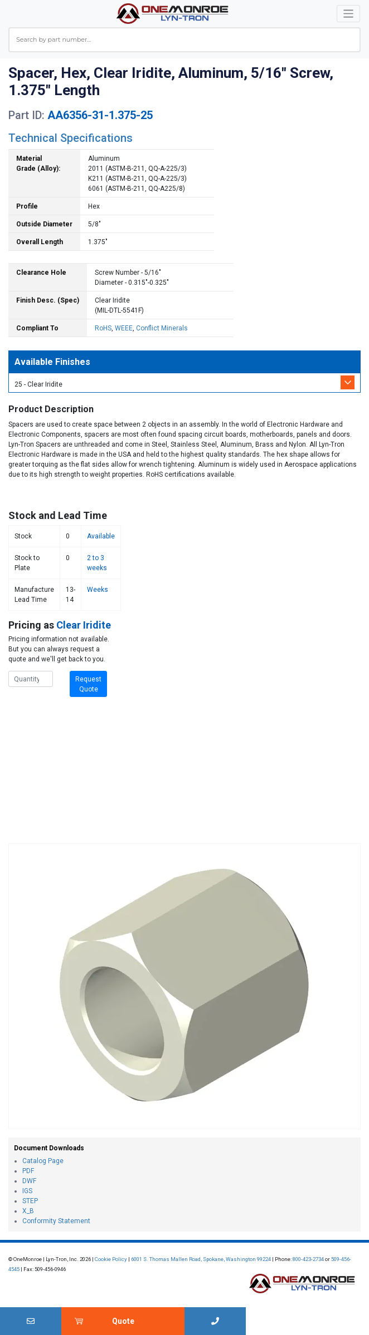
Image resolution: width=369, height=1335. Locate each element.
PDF (28, 1171)
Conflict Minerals (162, 328)
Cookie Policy (111, 1259)
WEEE (124, 328)
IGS (27, 1191)
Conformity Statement (56, 1221)
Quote (123, 1321)
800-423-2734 (308, 1259)
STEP (30, 1201)
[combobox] (184, 39)
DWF (29, 1181)
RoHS (103, 328)
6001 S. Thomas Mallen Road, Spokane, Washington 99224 (201, 1259)
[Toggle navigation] (349, 13)
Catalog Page (43, 1161)
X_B (28, 1211)
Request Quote (88, 684)
